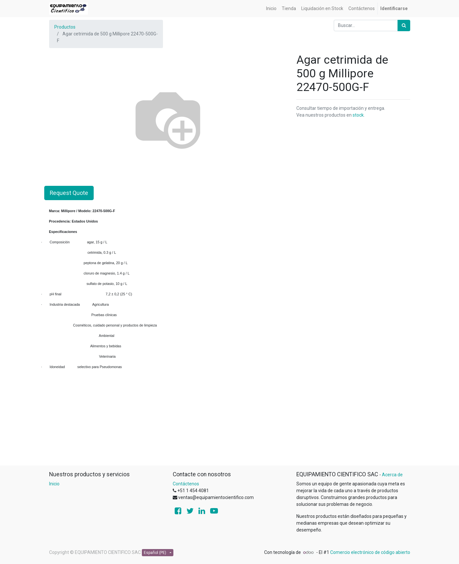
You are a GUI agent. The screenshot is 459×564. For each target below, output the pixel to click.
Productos (64, 27)
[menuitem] (271, 9)
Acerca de (392, 474)
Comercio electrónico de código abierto (370, 552)
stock (358, 115)
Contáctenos (186, 483)
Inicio (54, 483)
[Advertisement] (229, 419)
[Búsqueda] (404, 25)
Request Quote (69, 193)
